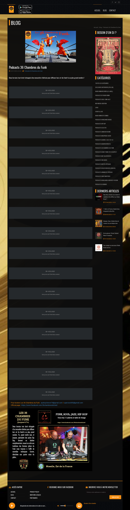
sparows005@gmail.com (73, 403)
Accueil (97, 10)
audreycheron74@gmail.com (51, 403)
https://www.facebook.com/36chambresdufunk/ (39, 405)
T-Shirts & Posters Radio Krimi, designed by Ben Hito (111, 210)
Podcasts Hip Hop (100, 124)
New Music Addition (101, 103)
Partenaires (33, 498)
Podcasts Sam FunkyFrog (102, 176)
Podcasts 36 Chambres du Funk (112, 27)
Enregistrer (115, 497)
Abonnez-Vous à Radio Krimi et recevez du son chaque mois (111, 222)
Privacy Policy (34, 492)
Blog (105, 10)
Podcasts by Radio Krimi (102, 95)
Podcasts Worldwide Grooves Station (106, 180)
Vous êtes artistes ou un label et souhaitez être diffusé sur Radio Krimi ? (111, 197)
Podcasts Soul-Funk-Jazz (102, 99)
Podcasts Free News (101, 160)
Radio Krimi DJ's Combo (101, 115)
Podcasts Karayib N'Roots (103, 144)
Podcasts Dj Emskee (101, 184)
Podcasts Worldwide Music (103, 120)
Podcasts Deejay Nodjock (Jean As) (105, 168)
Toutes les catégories (101, 83)
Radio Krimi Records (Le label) (104, 91)
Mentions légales (35, 495)
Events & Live (99, 111)
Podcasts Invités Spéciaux (103, 164)
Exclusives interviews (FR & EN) (104, 87)
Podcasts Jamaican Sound (103, 132)
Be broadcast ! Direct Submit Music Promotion (110, 234)
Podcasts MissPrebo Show (103, 136)
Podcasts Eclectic (100, 128)
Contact (112, 10)
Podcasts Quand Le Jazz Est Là (104, 140)
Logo (96, 107)
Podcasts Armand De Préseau (103, 172)
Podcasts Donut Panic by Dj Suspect (106, 152)
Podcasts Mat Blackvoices (103, 156)
